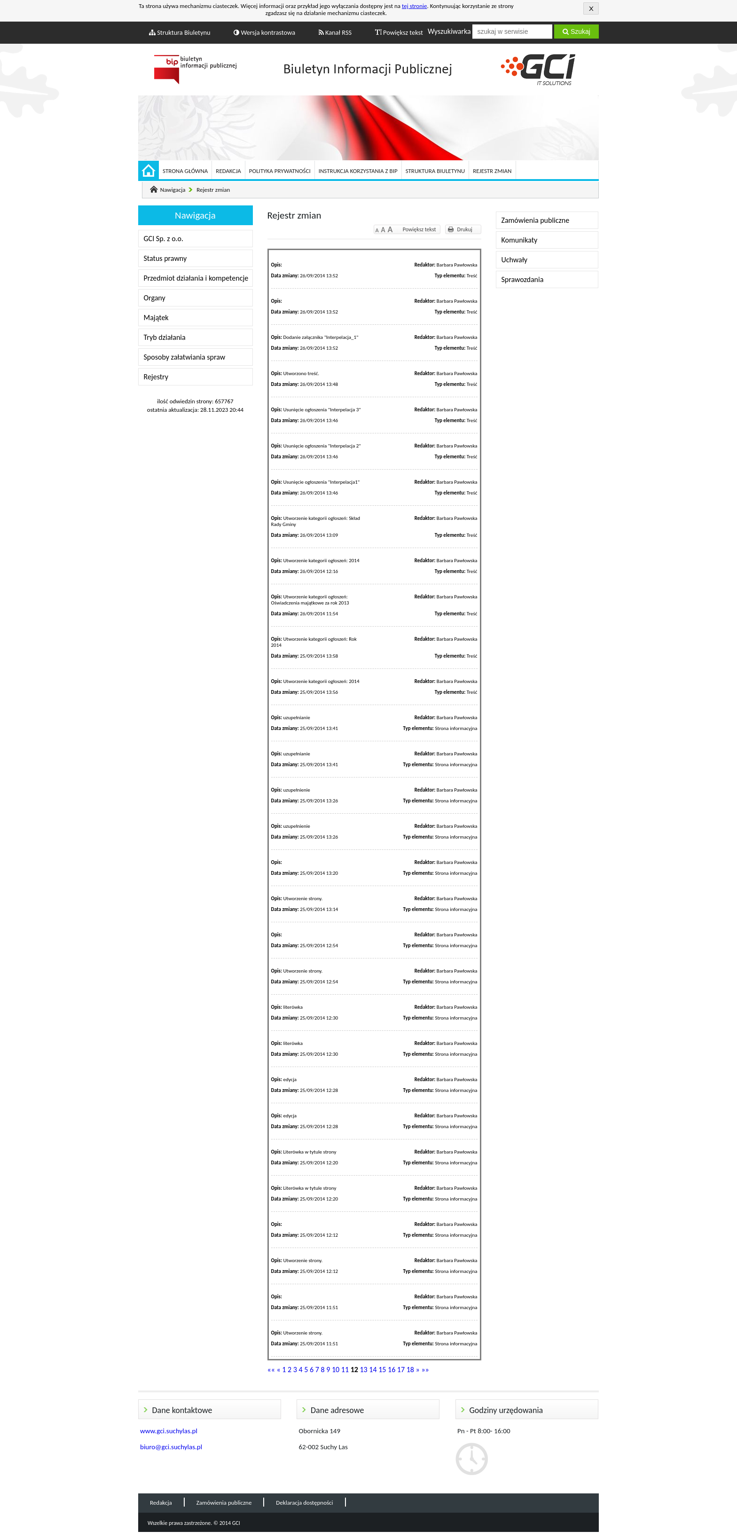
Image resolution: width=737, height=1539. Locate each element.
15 (382, 1369)
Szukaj (576, 31)
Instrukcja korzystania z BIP (358, 170)
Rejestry (156, 376)
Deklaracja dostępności (304, 1502)
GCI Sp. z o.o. (164, 238)
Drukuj (464, 229)
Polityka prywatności (280, 170)
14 (372, 1369)
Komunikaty (520, 240)
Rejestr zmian (492, 170)
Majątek (156, 317)
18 (410, 1369)
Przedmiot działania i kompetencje (196, 278)
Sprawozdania (523, 279)
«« (271, 1369)
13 (363, 1369)
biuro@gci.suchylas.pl (171, 1447)
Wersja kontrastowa (264, 32)
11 (345, 1369)
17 (401, 1369)
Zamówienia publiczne (536, 220)
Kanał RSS (335, 32)
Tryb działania (165, 337)
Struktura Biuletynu (180, 32)
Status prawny (165, 258)
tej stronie (414, 5)
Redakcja (228, 170)
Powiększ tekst (399, 32)
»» (425, 1369)
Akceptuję (591, 8)
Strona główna (185, 170)
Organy (154, 297)
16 (391, 1369)
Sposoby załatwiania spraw (185, 357)
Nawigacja (173, 189)
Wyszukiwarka (449, 31)
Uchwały (514, 259)
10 (335, 1369)
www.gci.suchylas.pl (168, 1431)
